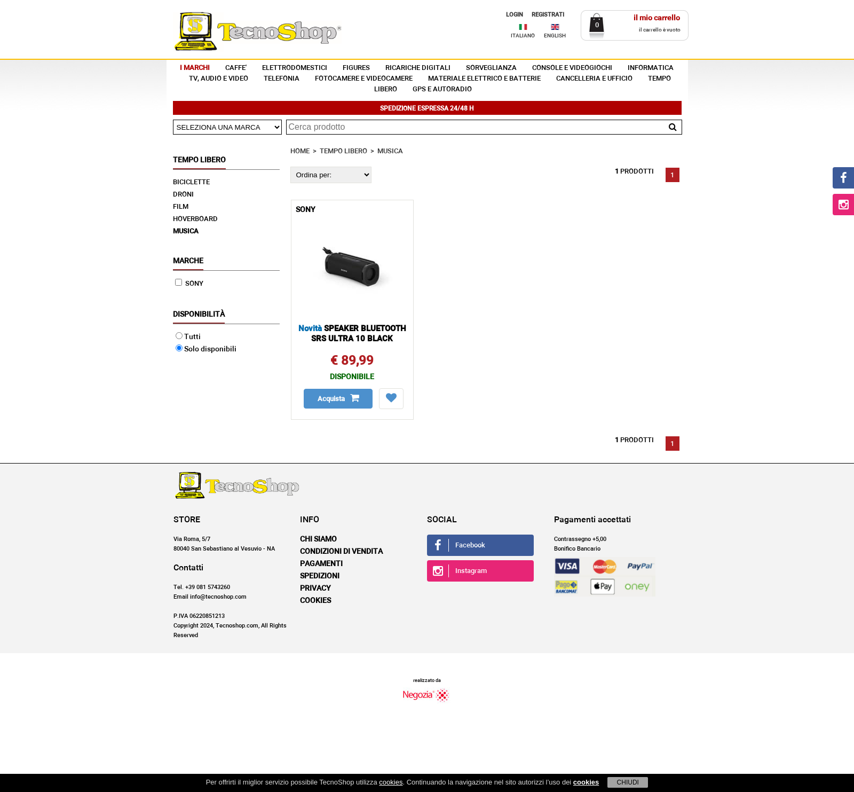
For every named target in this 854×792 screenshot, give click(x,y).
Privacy (315, 588)
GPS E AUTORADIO (442, 89)
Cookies (315, 601)
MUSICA (186, 231)
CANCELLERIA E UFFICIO (594, 78)
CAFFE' (236, 68)
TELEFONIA (281, 78)
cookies (390, 782)
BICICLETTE (191, 182)
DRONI (183, 194)
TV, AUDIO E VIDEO (218, 78)
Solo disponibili (206, 349)
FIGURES (356, 68)
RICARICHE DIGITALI (417, 68)
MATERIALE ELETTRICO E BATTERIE (484, 78)
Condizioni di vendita (341, 551)
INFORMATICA (651, 68)
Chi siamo (318, 539)
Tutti (188, 337)
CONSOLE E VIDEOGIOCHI (572, 68)
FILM (180, 206)
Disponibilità (199, 314)
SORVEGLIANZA (491, 68)
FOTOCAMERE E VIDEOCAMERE (364, 78)
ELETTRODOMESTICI (294, 68)
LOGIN (514, 15)
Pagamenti (321, 564)
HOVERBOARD (195, 219)
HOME (300, 151)
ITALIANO (523, 35)
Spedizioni (319, 576)
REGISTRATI (548, 15)
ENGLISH (555, 35)
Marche (188, 261)
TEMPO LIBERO (343, 151)
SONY (189, 283)
